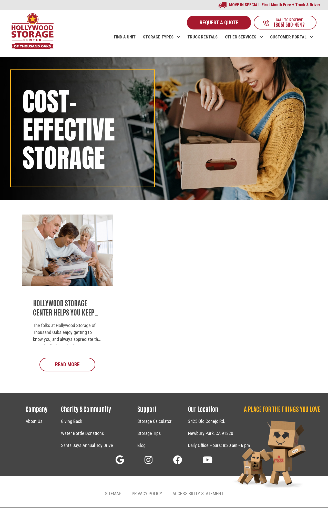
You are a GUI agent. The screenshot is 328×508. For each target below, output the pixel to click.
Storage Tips (149, 434)
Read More (75, 364)
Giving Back (71, 422)
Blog (141, 446)
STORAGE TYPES (158, 37)
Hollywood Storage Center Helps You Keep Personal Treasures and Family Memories (67, 317)
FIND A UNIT (125, 37)
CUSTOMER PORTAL (288, 37)
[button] (178, 32)
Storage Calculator (154, 422)
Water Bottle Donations (82, 434)
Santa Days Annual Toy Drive (87, 446)
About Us (34, 422)
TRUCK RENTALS (202, 37)
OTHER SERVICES (240, 37)
